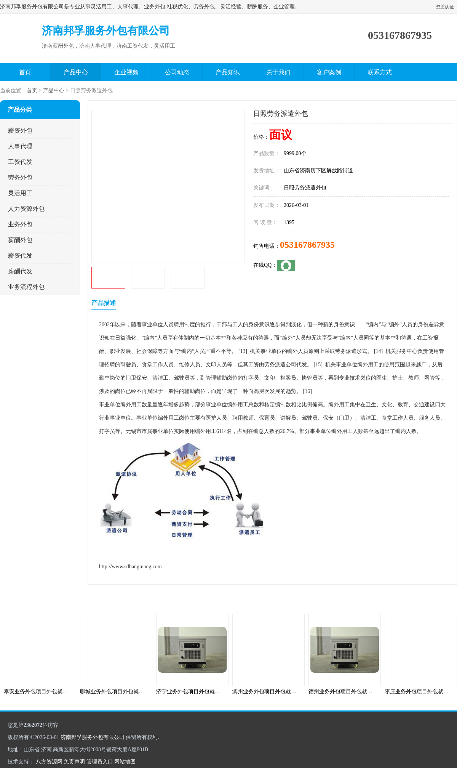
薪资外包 (20, 130)
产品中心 (76, 72)
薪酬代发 (20, 271)
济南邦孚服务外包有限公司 (93, 737)
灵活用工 (20, 193)
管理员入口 (99, 762)
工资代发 (20, 162)
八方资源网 (49, 762)
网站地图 (125, 762)
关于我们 (278, 72)
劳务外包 (20, 177)
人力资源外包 (26, 208)
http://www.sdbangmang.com (130, 566)
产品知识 (228, 72)
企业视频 (126, 72)
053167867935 (307, 245)
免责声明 (74, 762)
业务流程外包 (26, 287)
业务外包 (20, 224)
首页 (25, 72)
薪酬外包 (20, 240)
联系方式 (380, 72)
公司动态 (177, 72)
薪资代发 (20, 255)
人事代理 (20, 146)
